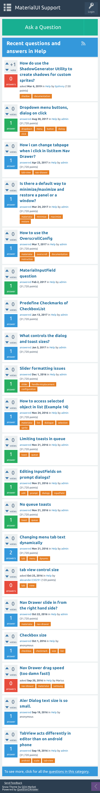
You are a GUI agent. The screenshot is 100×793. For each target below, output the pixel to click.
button (50, 129)
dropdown (26, 129)
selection (63, 422)
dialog (61, 129)
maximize (56, 216)
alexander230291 (30, 580)
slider (24, 384)
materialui (26, 216)
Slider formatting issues (42, 368)
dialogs (46, 493)
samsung (58, 686)
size (54, 651)
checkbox (26, 651)
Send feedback (13, 783)
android (25, 760)
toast (24, 454)
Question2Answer (28, 789)
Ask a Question (43, 27)
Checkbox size (33, 635)
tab (23, 558)
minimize (41, 216)
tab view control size (39, 569)
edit (23, 493)
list (38, 422)
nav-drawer (41, 172)
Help (48, 86)
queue (34, 454)
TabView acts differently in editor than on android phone (45, 739)
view (32, 585)
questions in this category (69, 771)
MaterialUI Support (38, 7)
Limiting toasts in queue (42, 438)
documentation (42, 96)
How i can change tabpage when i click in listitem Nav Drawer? (45, 150)
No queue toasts (35, 504)
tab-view (26, 172)
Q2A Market (29, 786)
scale (36, 760)
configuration (28, 389)
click (23, 134)
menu (39, 129)
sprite (24, 427)
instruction (27, 259)
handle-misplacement (43, 384)
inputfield (59, 493)
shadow (25, 96)
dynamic (44, 558)
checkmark (41, 651)
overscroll (42, 254)
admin (64, 118)
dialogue (49, 422)
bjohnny (60, 86)
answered (25, 118)
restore (25, 221)
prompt (34, 493)
